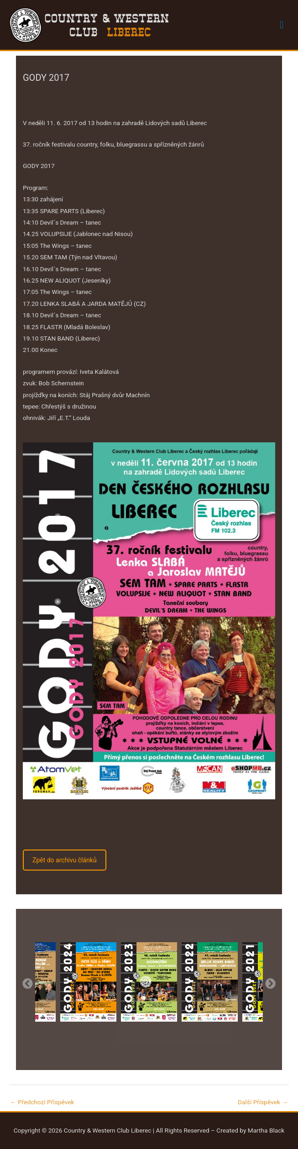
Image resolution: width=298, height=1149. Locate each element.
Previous (26, 982)
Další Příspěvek (263, 1102)
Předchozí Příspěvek (42, 1102)
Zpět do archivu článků (64, 860)
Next (269, 982)
